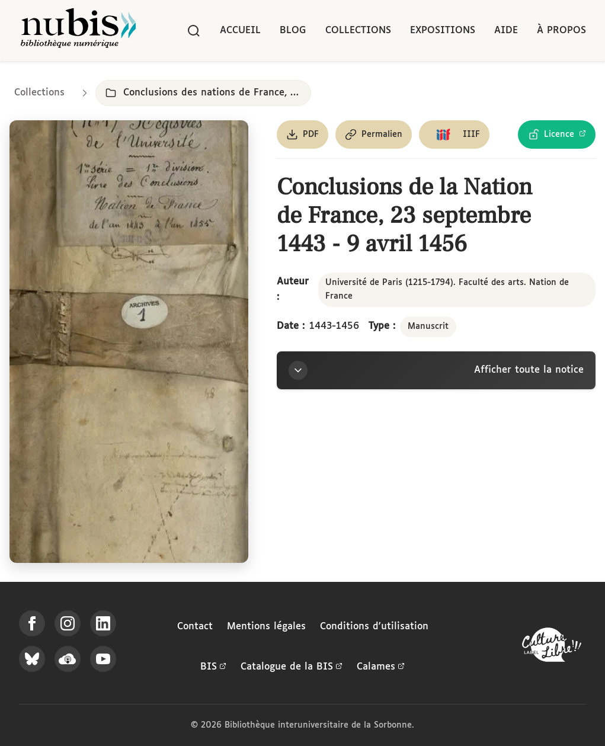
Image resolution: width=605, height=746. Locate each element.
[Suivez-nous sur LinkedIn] (103, 623)
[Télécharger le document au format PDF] (302, 134)
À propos (561, 30)
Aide (506, 30)
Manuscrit (428, 326)
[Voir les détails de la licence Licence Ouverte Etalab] (557, 134)
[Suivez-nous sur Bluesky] (32, 659)
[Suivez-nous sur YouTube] (103, 659)
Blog (293, 30)
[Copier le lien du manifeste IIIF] (454, 134)
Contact (195, 627)
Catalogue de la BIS (291, 667)
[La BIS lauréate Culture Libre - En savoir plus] (551, 647)
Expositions (442, 30)
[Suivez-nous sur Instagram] (68, 623)
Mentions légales (266, 627)
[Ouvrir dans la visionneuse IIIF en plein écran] (128, 341)
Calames (381, 667)
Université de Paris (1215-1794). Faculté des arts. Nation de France (447, 289)
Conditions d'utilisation (374, 627)
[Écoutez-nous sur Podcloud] (68, 659)
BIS (213, 667)
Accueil (240, 30)
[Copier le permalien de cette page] (373, 134)
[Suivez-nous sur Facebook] (32, 623)
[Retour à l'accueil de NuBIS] (78, 30)
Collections (358, 30)
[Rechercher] (194, 31)
